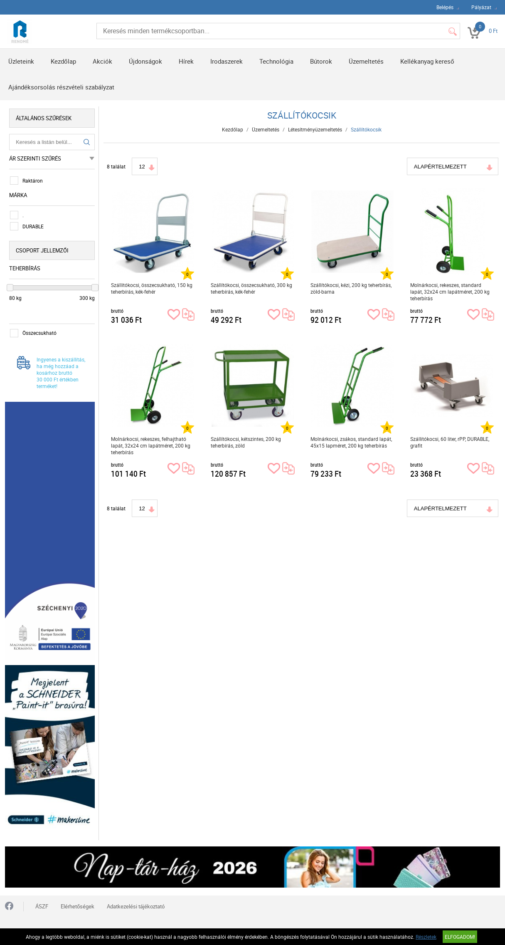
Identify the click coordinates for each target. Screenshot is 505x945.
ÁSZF (41, 906)
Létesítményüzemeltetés (315, 129)
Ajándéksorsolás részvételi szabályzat (61, 87)
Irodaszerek (226, 61)
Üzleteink (21, 61)
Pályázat (481, 7)
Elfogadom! (460, 936)
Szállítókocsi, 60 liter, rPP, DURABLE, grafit (449, 442)
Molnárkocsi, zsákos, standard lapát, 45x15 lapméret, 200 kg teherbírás (351, 442)
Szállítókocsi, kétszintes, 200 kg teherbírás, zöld (246, 442)
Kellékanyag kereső (427, 61)
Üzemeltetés (366, 61)
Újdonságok (145, 61)
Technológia (276, 61)
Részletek (426, 936)
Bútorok (321, 61)
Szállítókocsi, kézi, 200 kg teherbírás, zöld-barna (351, 288)
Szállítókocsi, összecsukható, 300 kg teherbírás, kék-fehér (251, 288)
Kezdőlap (63, 61)
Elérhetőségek (77, 906)
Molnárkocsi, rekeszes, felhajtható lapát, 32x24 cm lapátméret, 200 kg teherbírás (150, 445)
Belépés (444, 7)
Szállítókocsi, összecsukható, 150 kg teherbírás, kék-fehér (151, 288)
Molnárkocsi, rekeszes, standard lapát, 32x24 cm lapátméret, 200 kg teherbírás (450, 292)
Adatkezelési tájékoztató (136, 906)
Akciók (102, 61)
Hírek (186, 61)
